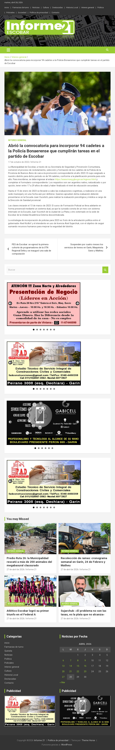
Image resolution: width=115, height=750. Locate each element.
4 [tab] (44, 329)
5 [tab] (47, 329)
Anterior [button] (10, 303)
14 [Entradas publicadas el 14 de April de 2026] (70, 666)
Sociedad (22, 12)
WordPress (66, 744)
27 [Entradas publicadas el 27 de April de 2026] (63, 677)
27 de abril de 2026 (15, 569)
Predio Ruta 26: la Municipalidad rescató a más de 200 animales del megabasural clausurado (29, 561)
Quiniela (8, 651)
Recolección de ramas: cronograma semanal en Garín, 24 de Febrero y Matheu (84, 561)
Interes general (87, 7)
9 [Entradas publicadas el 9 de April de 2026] (85, 660)
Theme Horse (88, 740)
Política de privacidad (39, 12)
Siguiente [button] (77, 303)
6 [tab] (51, 329)
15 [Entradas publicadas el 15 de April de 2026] (78, 666)
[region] (44, 304)
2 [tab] (37, 329)
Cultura (46, 7)
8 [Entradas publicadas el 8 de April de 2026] (77, 660)
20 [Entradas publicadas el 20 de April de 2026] (63, 671)
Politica (100, 7)
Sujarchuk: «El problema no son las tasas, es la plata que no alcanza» (83, 612)
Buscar (105, 270)
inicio (6, 7)
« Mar (62, 682)
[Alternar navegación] (8, 50)
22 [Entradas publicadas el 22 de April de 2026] (78, 671)
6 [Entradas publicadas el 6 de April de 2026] (63, 660)
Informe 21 (36, 162)
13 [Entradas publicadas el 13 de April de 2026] (63, 666)
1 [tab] (33, 329)
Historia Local (72, 7)
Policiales (10, 12)
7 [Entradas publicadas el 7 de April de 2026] (70, 660)
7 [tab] (54, 329)
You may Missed (18, 519)
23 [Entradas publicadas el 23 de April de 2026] (85, 671)
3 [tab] (40, 329)
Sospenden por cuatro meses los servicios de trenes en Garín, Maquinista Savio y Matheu (83, 247)
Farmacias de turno (20, 7)
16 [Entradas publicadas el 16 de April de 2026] (85, 666)
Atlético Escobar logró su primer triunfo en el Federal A (28, 612)
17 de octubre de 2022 (18, 162)
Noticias (36, 7)
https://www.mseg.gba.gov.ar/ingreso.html (75, 179)
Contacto (55, 12)
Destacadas (57, 7)
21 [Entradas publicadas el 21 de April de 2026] (70, 671)
